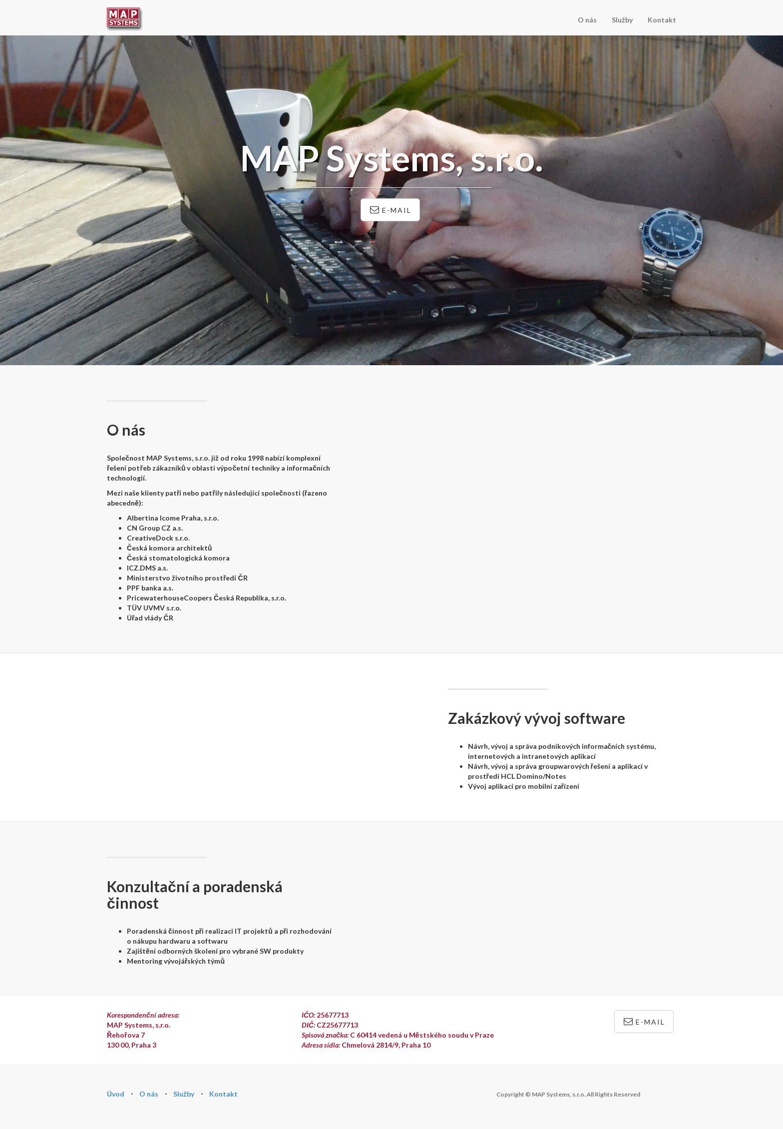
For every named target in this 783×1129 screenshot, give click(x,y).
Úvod (115, 1094)
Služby (622, 19)
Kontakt (662, 19)
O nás (587, 19)
